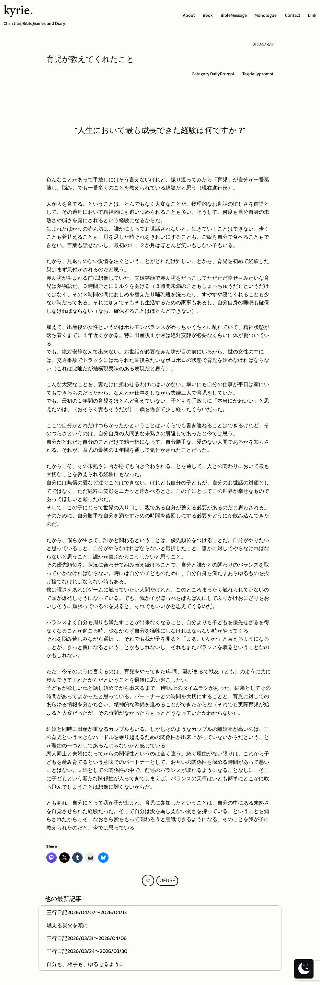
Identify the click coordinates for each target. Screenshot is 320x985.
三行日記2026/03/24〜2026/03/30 (87, 951)
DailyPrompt (222, 74)
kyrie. (18, 11)
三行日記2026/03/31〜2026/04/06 (87, 938)
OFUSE (167, 881)
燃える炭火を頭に (67, 925)
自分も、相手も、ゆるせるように (85, 964)
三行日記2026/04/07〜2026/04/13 (87, 912)
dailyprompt (261, 74)
